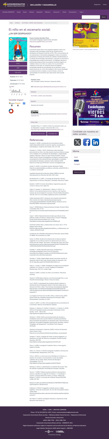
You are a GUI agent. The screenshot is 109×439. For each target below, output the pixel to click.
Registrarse (97, 4)
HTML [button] (18, 63)
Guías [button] (82, 12)
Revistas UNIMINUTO (8, 12)
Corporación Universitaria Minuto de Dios (35, 415)
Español (76, 161)
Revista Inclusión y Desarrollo (78, 49)
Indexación (39, 12)
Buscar (104, 17)
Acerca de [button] (56, 12)
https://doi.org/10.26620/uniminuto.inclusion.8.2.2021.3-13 (50, 87)
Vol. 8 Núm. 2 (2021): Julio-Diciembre (32, 23)
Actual (18, 12)
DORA (44, 410)
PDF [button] (18, 68)
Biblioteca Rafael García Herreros (59, 415)
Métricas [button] (48, 12)
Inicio (11, 23)
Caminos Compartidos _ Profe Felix (90, 49)
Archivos (31, 12)
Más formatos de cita (38, 133)
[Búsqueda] (91, 17)
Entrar (105, 4)
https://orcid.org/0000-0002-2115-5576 (41, 41)
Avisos (25, 12)
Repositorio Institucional (78, 415)
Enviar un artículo (79, 172)
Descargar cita (52, 133)
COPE (50, 410)
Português (77, 164)
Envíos (64, 12)
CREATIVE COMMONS (59, 410)
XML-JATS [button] (18, 72)
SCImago (58, 435)
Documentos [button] (73, 12)
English (76, 157)
